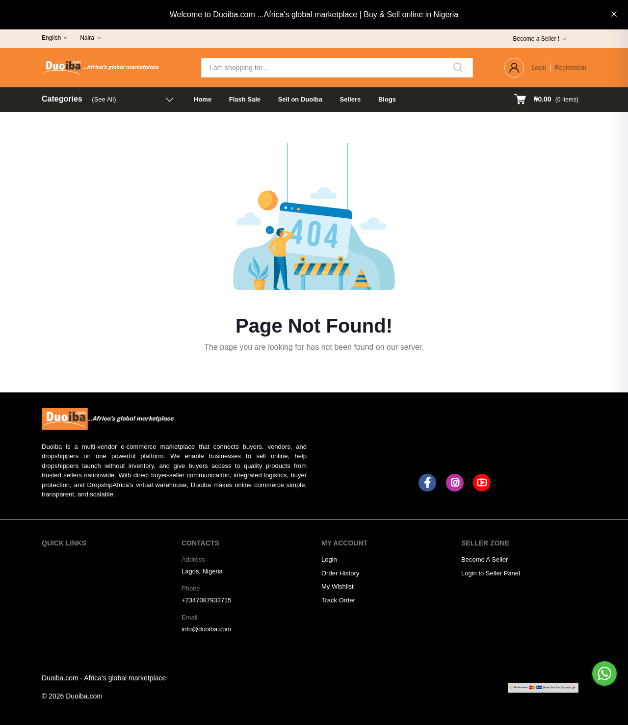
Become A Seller (484, 559)
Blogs (387, 99)
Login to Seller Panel (490, 573)
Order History (340, 573)
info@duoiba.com (206, 629)
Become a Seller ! (536, 38)
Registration (570, 67)
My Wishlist (337, 586)
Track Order (338, 600)
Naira (87, 37)
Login (539, 67)
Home (202, 99)
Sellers (350, 99)
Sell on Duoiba (300, 99)
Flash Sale (245, 99)
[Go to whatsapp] (604, 673)
